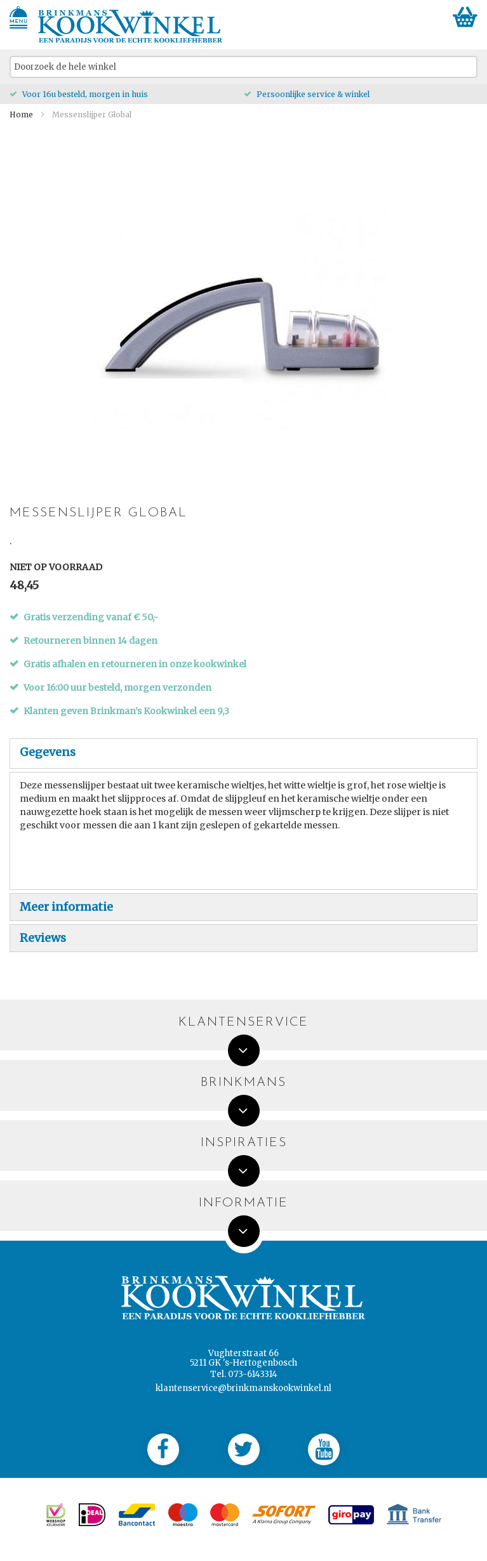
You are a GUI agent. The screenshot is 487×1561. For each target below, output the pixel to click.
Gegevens (48, 752)
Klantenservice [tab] (243, 1022)
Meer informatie (66, 906)
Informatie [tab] (243, 1203)
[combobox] (243, 67)
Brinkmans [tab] (243, 1083)
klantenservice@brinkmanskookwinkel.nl (243, 1388)
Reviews (43, 938)
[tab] (243, 753)
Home (21, 114)
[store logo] (130, 26)
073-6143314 (252, 1374)
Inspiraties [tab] (244, 1143)
